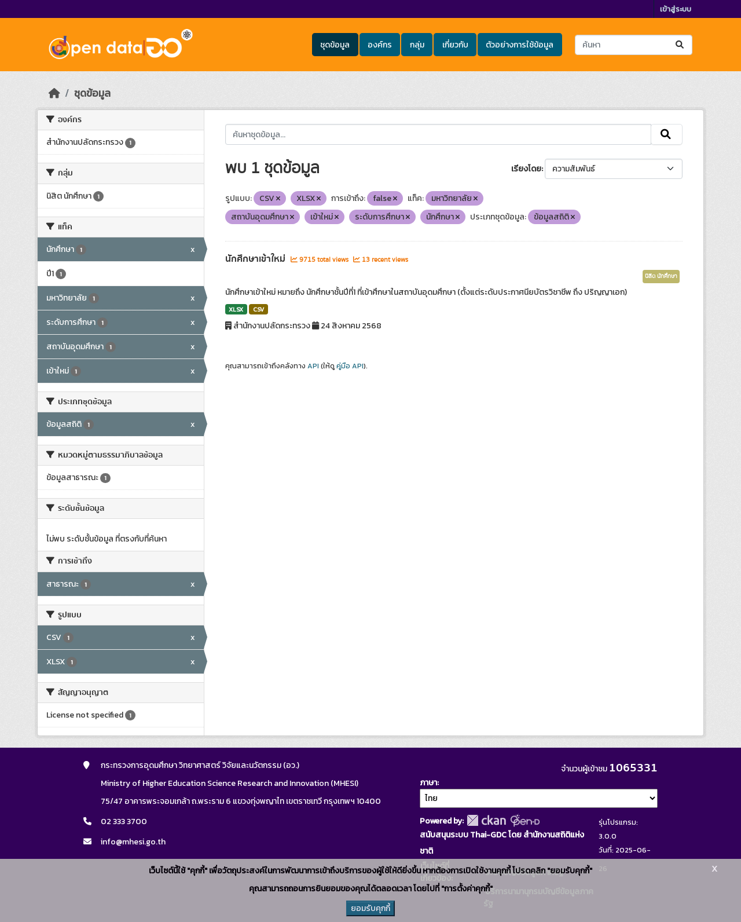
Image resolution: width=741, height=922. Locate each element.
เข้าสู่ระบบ (675, 8)
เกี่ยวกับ (455, 45)
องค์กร (380, 45)
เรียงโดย (526, 169)
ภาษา (428, 783)
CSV (258, 309)
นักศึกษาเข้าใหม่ (256, 258)
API (313, 366)
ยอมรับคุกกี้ (370, 908)
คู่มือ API (350, 366)
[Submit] (680, 45)
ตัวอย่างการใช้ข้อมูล (519, 45)
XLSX (236, 309)
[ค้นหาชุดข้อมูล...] (633, 45)
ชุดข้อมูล (335, 45)
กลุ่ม (417, 45)
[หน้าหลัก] (54, 93)
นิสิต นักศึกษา (661, 276)
